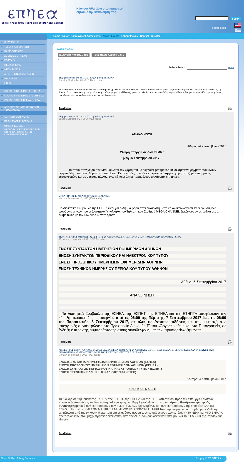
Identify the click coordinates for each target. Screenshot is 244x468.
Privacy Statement (26, 458)
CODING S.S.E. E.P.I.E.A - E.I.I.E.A (22, 91)
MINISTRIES (10, 78)
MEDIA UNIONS (12, 65)
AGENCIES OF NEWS (15, 56)
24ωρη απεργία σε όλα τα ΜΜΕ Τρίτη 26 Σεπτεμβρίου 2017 (86, 77)
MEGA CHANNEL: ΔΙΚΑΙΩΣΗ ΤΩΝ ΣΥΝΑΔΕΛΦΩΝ (84, 196)
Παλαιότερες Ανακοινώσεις (108, 54)
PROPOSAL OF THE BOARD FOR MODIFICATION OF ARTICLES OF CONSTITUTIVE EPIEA (22, 132)
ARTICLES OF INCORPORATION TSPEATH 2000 (21, 108)
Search (231, 67)
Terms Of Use (8, 458)
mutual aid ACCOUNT (15, 126)
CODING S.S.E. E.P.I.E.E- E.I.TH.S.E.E (24, 95)
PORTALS (9, 60)
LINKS (7, 83)
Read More (65, 108)
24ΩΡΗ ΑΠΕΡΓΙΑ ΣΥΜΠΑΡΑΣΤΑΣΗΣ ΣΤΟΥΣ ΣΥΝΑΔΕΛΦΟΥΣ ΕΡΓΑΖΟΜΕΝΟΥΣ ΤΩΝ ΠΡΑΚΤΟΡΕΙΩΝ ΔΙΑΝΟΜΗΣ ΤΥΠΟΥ (120, 236)
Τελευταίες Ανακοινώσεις (73, 54)
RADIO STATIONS (13, 51)
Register (215, 28)
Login (223, 28)
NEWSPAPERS (12, 42)
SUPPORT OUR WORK (16, 117)
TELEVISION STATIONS (16, 47)
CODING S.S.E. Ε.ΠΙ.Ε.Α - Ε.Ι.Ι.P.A (22, 100)
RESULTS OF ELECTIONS (18, 121)
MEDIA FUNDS (12, 69)
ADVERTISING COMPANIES (19, 74)
